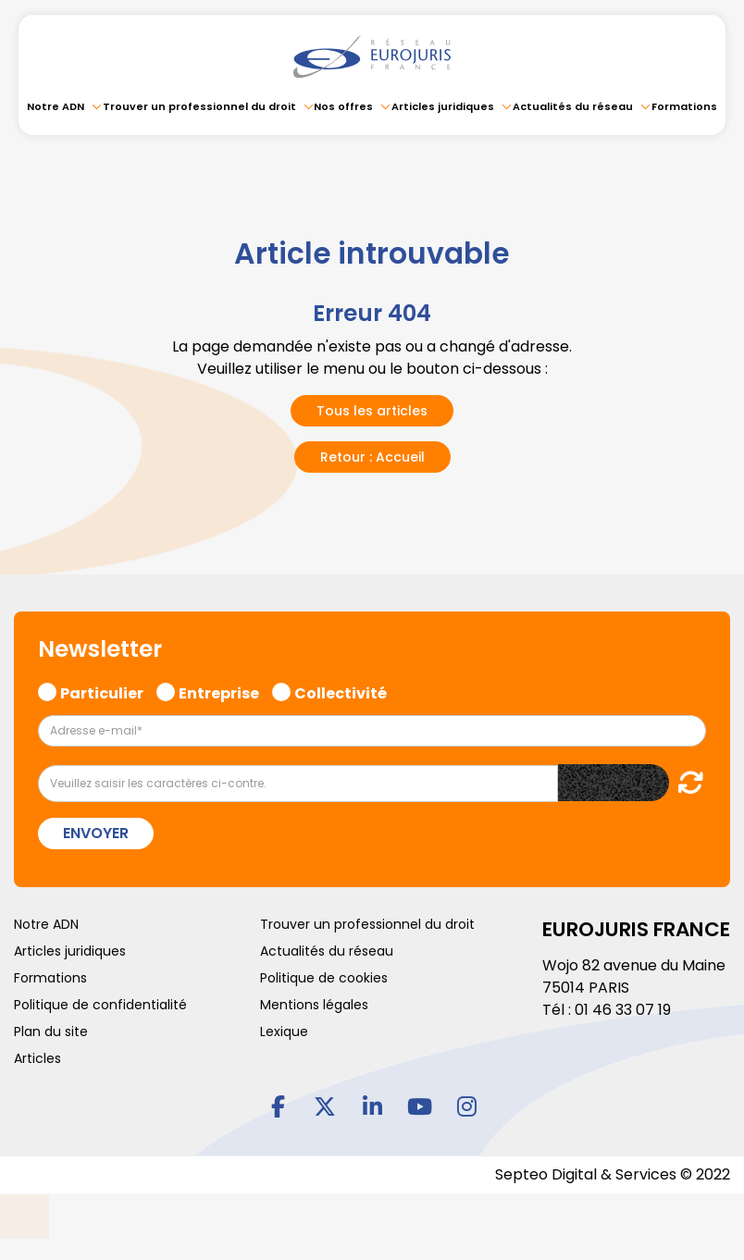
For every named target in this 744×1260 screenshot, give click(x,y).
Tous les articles (372, 410)
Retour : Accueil (372, 457)
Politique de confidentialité (100, 1004)
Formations (684, 106)
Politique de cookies (324, 978)
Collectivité (340, 691)
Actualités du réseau (573, 106)
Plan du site (51, 1031)
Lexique (284, 1031)
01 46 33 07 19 (623, 1009)
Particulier (101, 691)
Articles (37, 1058)
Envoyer (96, 833)
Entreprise (219, 691)
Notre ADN (55, 106)
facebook (277, 1105)
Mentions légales (314, 1004)
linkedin (372, 1105)
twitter (325, 1105)
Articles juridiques (442, 106)
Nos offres (343, 106)
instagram (466, 1105)
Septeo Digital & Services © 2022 (612, 1174)
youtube (419, 1105)
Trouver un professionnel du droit (199, 106)
